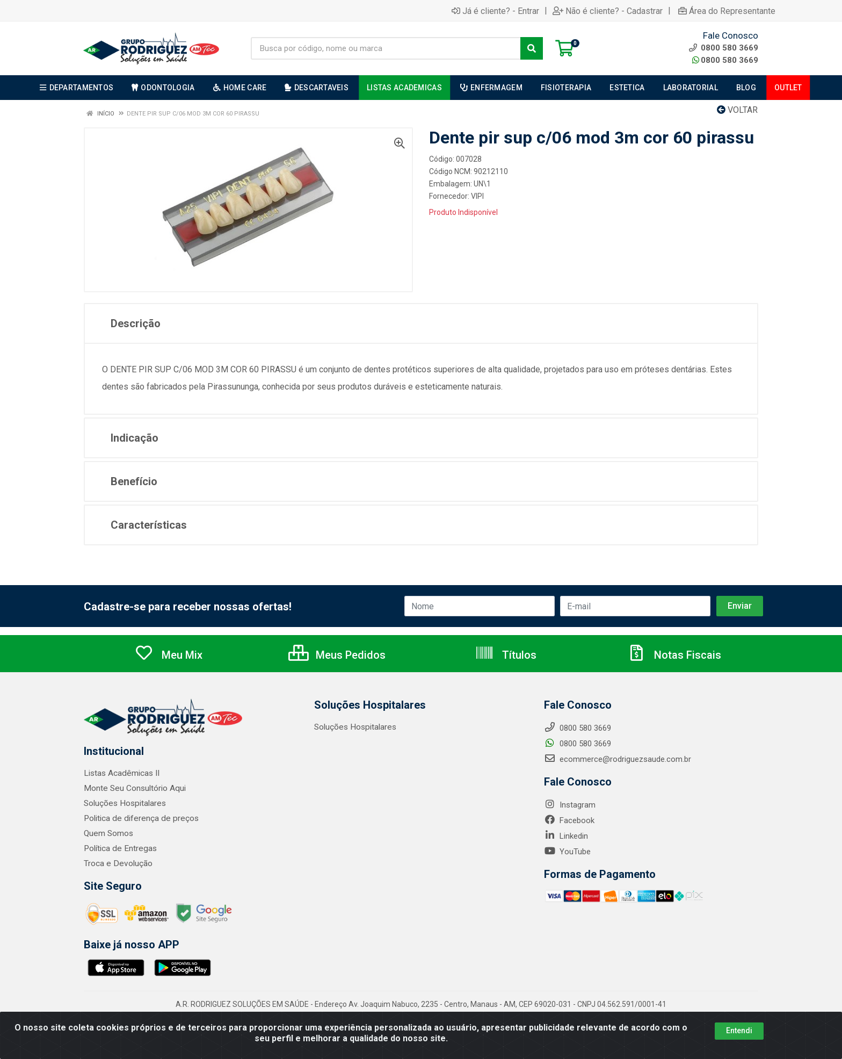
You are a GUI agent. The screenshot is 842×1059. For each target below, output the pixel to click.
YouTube (567, 851)
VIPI (477, 196)
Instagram (570, 805)
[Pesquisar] (531, 48)
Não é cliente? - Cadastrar (608, 10)
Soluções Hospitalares (124, 803)
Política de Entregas (119, 848)
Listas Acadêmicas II (121, 773)
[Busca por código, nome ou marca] (386, 48)
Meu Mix (168, 655)
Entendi (739, 1030)
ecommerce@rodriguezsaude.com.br (617, 759)
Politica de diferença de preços (138, 818)
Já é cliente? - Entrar (495, 10)
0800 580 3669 (725, 60)
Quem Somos (108, 833)
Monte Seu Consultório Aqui (133, 788)
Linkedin (566, 836)
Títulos (505, 655)
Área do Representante (726, 10)
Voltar (737, 110)
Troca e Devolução (117, 863)
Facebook (569, 820)
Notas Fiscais (674, 655)
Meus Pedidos (337, 655)
